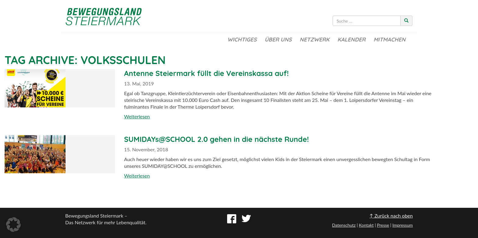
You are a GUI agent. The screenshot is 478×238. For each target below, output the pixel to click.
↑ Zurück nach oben (391, 215)
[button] (13, 224)
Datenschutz (343, 225)
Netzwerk (315, 39)
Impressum (402, 225)
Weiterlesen (137, 116)
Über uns (278, 39)
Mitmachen (389, 39)
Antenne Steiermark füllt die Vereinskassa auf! (206, 73)
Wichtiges (242, 39)
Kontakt (366, 225)
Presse (383, 225)
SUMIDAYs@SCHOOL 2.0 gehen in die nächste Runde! (216, 139)
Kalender (351, 39)
